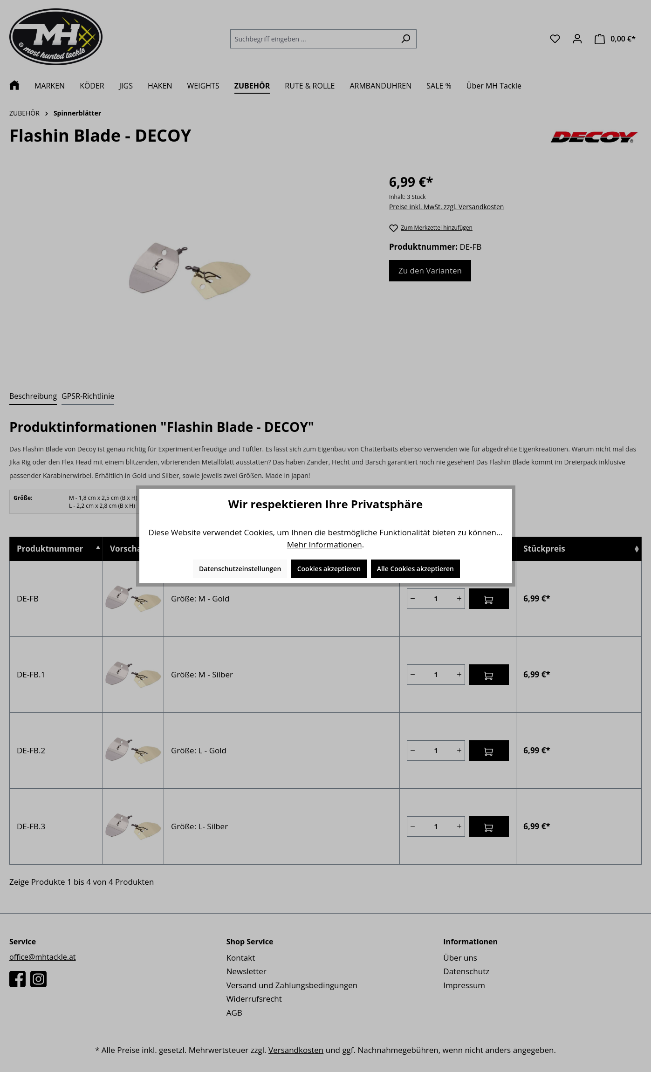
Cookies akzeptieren (329, 568)
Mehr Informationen (324, 544)
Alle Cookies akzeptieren (415, 568)
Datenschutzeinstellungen (240, 568)
